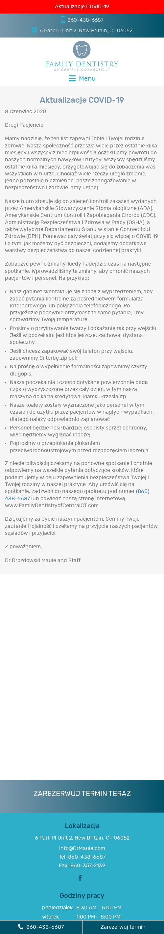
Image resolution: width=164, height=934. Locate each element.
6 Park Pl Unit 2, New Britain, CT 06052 (82, 30)
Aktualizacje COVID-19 (82, 6)
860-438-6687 (82, 19)
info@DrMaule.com (82, 848)
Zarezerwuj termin (123, 927)
